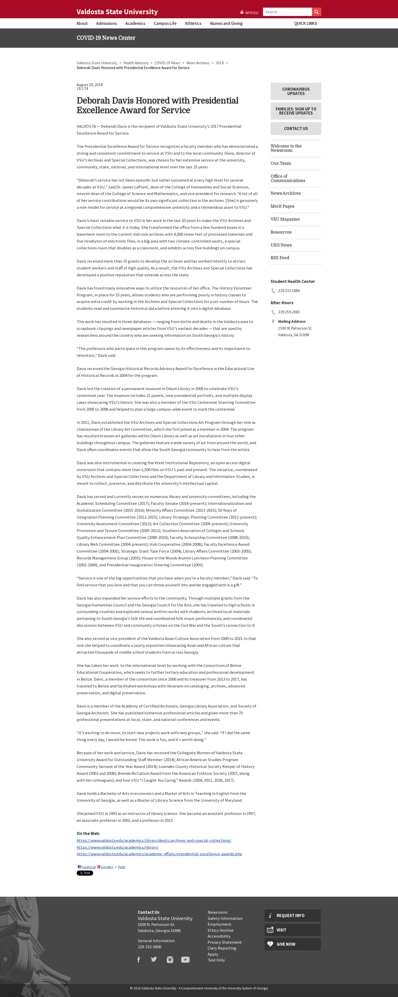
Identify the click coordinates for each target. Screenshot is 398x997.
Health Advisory (136, 62)
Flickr (121, 867)
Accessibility (219, 936)
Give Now (286, 944)
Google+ (107, 867)
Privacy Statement (225, 942)
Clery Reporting (222, 948)
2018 (220, 62)
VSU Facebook (142, 960)
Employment (219, 924)
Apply (213, 954)
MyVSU (252, 12)
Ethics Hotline (221, 930)
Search (316, 12)
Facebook (89, 867)
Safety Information (225, 918)
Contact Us (296, 128)
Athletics (193, 23)
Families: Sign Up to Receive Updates (296, 111)
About (82, 23)
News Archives (198, 62)
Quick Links (305, 23)
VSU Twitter (157, 960)
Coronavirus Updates (296, 91)
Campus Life (165, 23)
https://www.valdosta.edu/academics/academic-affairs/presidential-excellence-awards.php (159, 854)
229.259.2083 (289, 312)
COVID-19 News (168, 62)
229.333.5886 (289, 290)
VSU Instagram (173, 960)
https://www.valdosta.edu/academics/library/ (118, 847)
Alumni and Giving (226, 23)
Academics (135, 23)
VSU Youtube (188, 960)
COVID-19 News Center (106, 38)
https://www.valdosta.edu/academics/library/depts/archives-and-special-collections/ (154, 840)
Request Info (291, 915)
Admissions (106, 23)
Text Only (216, 960)
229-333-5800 (149, 947)
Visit (281, 930)
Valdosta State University (117, 11)
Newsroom (217, 912)
